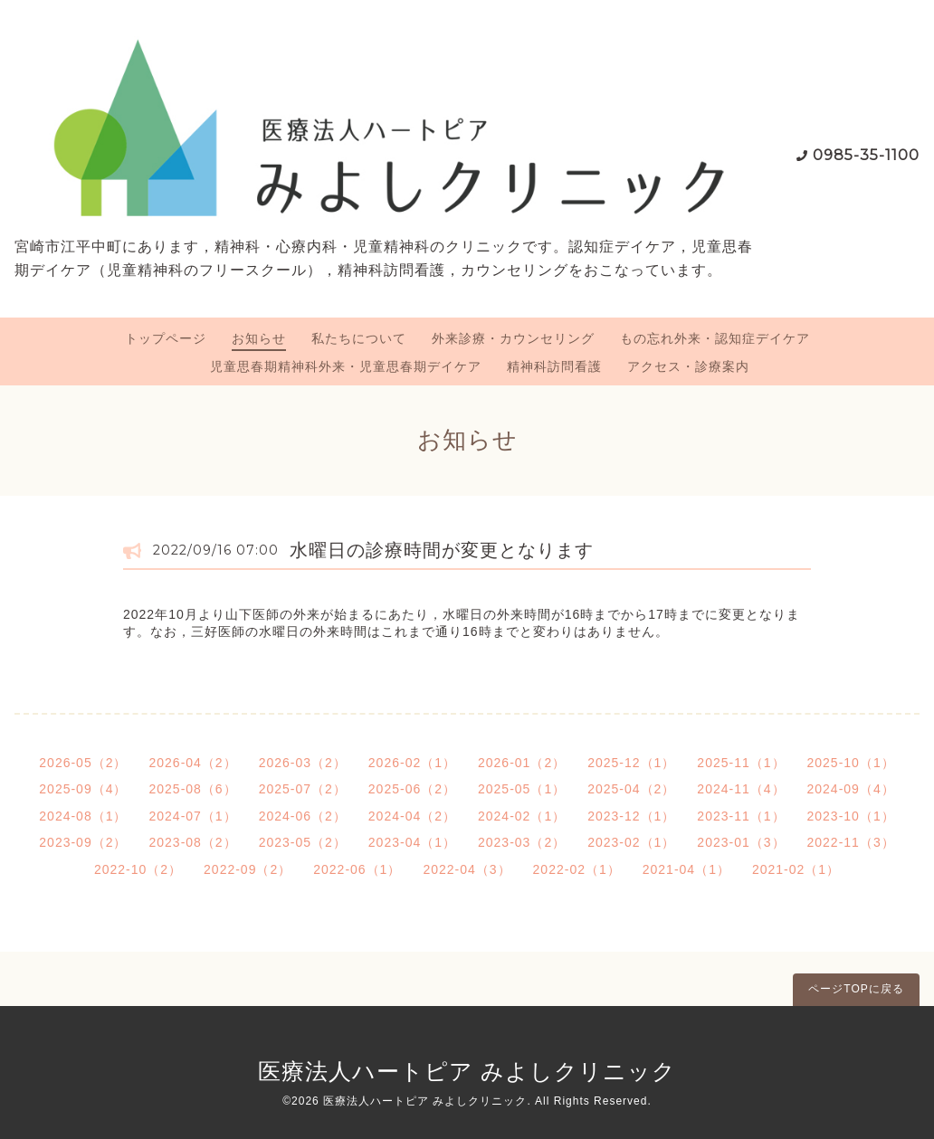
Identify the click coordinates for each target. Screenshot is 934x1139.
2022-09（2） (247, 869)
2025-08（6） (192, 789)
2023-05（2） (303, 842)
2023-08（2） (192, 842)
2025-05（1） (522, 789)
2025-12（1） (631, 762)
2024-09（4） (851, 789)
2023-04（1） (412, 842)
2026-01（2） (522, 762)
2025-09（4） (83, 789)
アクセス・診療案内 (688, 366)
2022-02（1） (577, 869)
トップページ (165, 338)
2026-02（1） (412, 762)
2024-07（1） (192, 816)
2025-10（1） (851, 762)
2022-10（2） (138, 869)
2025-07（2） (303, 789)
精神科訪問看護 (554, 366)
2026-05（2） (83, 762)
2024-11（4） (741, 789)
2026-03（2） (303, 762)
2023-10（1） (851, 816)
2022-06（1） (357, 869)
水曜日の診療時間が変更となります (442, 550)
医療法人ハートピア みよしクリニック (467, 1071)
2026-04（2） (192, 762)
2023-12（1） (631, 816)
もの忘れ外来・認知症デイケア (715, 338)
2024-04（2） (412, 816)
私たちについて (358, 338)
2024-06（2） (303, 816)
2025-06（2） (412, 789)
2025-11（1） (741, 762)
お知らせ (259, 338)
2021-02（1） (796, 869)
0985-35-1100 (866, 155)
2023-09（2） (83, 842)
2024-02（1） (522, 816)
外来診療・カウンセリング (513, 338)
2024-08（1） (83, 816)
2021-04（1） (686, 869)
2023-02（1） (631, 842)
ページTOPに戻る (855, 988)
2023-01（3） (741, 842)
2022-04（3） (466, 869)
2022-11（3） (851, 842)
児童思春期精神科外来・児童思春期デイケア (345, 366)
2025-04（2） (631, 789)
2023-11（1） (741, 816)
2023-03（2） (522, 842)
